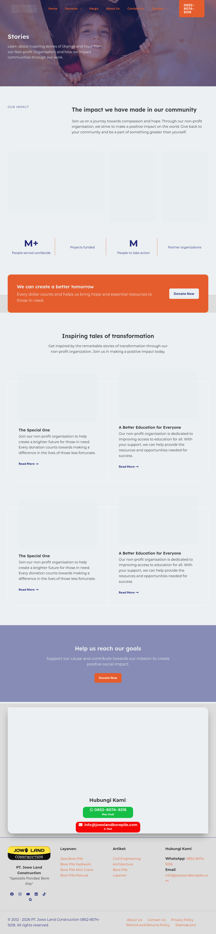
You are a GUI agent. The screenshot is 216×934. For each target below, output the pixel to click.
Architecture (123, 864)
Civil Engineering (127, 859)
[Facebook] (12, 894)
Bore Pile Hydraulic (76, 864)
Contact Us (155, 920)
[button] (82, 8)
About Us (135, 920)
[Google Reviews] (30, 899)
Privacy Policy (180, 920)
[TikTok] (44, 894)
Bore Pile (120, 870)
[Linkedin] (36, 894)
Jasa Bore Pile (72, 859)
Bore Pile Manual (75, 875)
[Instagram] (20, 894)
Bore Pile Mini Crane (77, 870)
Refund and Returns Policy (149, 925)
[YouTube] (28, 894)
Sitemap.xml (186, 925)
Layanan (120, 875)
